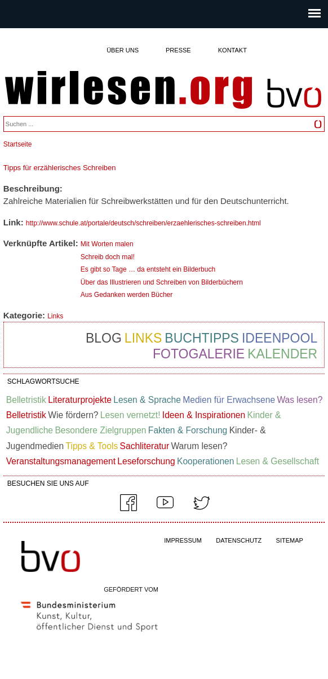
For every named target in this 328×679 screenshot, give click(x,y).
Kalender (282, 354)
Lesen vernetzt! (130, 415)
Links (55, 316)
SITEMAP (289, 540)
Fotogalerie (199, 354)
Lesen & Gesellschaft (277, 461)
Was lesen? (299, 400)
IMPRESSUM (183, 540)
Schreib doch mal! (108, 257)
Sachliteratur (145, 446)
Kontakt (232, 50)
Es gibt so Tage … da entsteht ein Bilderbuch (148, 269)
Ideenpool (279, 338)
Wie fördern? (73, 415)
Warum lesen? (199, 446)
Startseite (17, 144)
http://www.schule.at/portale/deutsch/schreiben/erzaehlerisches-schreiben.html (143, 223)
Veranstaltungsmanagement (61, 461)
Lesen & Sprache (147, 400)
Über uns (123, 50)
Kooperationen (205, 461)
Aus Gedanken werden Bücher (126, 295)
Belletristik (26, 400)
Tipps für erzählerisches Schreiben (59, 167)
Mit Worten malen (107, 244)
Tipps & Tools (91, 446)
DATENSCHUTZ (238, 540)
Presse (178, 50)
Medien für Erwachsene (229, 400)
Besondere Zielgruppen (100, 430)
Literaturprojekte (80, 400)
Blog (104, 338)
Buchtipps (202, 338)
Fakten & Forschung (187, 430)
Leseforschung (146, 461)
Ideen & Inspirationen (203, 415)
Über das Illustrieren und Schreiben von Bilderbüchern (162, 282)
